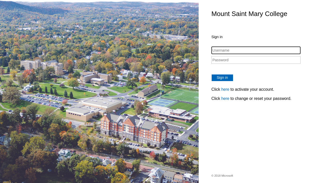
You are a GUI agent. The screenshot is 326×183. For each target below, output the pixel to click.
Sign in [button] (222, 77)
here (225, 89)
